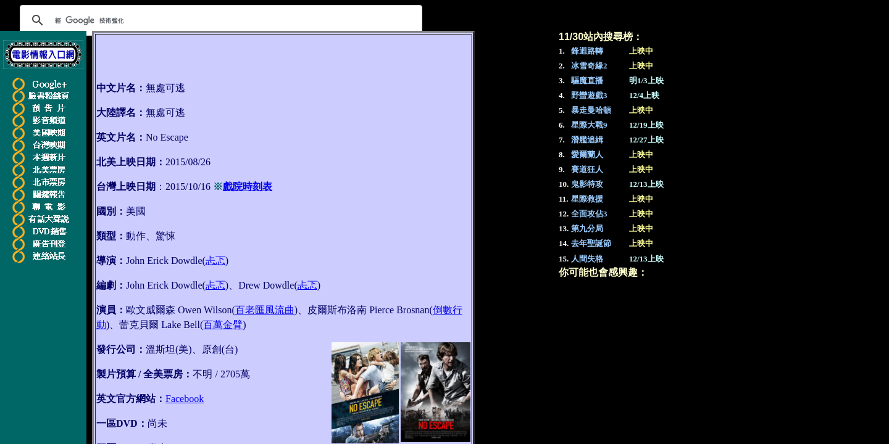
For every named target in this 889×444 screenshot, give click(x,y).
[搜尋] (219, 20)
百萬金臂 (223, 324)
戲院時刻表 (247, 186)
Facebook (184, 398)
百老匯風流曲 (264, 310)
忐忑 (215, 260)
